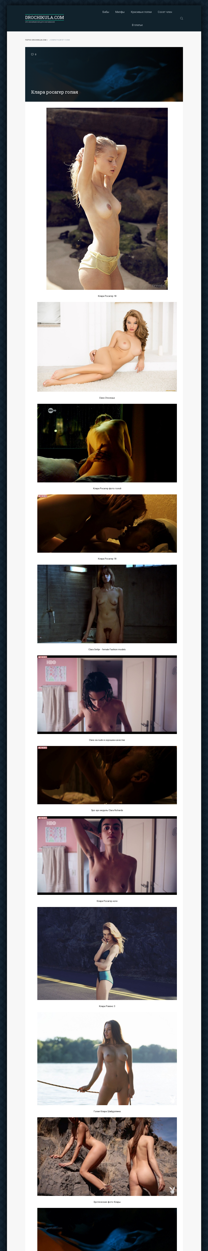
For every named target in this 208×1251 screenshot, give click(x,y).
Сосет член (141, 12)
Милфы (96, 12)
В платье (159, 12)
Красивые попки (117, 12)
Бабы (82, 12)
